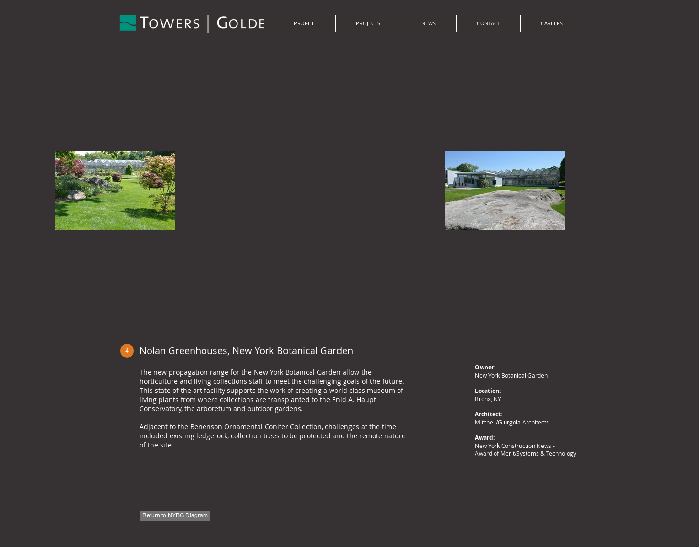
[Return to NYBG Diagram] (175, 516)
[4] (127, 351)
